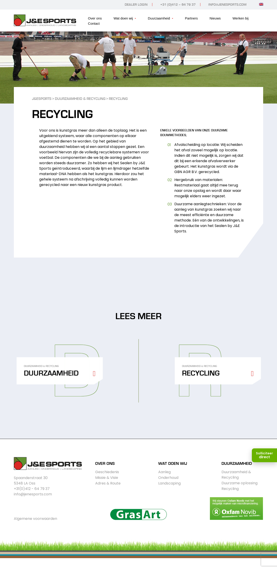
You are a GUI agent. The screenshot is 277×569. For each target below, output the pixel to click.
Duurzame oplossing (239, 483)
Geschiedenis (107, 472)
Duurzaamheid (159, 18)
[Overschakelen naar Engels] (261, 4)
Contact (94, 23)
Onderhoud (168, 477)
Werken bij (241, 18)
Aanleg (164, 472)
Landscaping (169, 483)
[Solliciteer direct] (264, 455)
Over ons (95, 18)
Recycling (230, 488)
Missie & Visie (106, 477)
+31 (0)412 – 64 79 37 (178, 5)
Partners (191, 18)
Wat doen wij (123, 18)
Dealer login (136, 5)
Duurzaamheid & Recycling (236, 474)
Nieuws (215, 18)
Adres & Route (108, 483)
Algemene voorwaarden (35, 518)
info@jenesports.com (227, 5)
